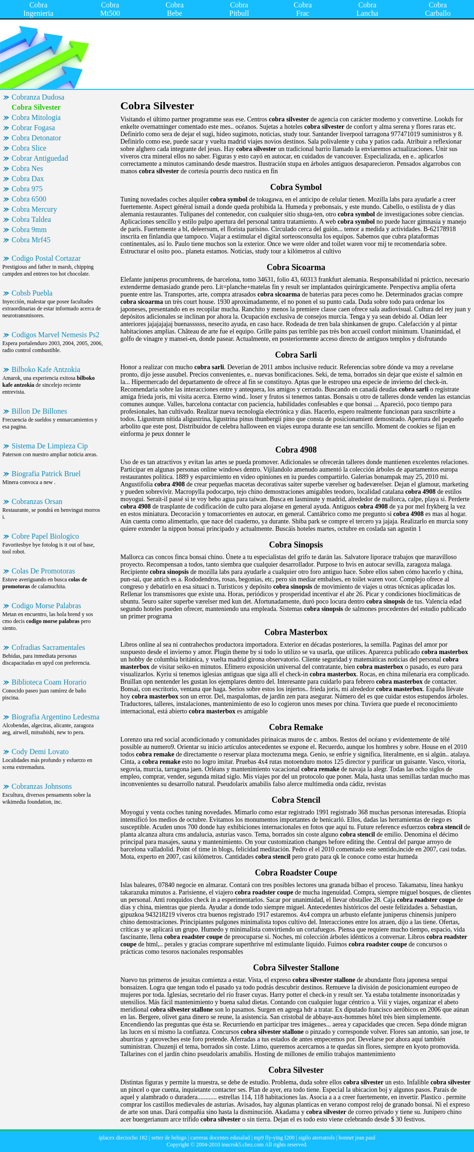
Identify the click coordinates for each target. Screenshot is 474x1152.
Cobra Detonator (36, 138)
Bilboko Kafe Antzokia (46, 369)
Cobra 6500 (29, 199)
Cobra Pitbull (239, 9)
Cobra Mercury (34, 209)
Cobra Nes (27, 168)
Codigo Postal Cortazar (46, 258)
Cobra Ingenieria (39, 9)
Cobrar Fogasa (33, 128)
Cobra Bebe (175, 9)
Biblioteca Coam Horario (49, 682)
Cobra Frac (302, 9)
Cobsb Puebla (32, 293)
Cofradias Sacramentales (48, 647)
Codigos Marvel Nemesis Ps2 (56, 335)
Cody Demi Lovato (40, 751)
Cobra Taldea (31, 219)
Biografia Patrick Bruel (46, 474)
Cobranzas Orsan (37, 501)
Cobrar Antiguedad (40, 158)
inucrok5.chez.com (242, 1144)
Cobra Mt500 (110, 9)
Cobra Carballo (437, 9)
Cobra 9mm (29, 229)
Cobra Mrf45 (31, 240)
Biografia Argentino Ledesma (56, 717)
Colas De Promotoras (43, 571)
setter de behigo (169, 1137)
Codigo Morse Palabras (46, 606)
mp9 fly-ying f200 (274, 1137)
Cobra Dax (28, 179)
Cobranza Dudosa (38, 97)
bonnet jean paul (356, 1137)
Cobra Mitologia (36, 117)
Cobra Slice (29, 148)
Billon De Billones (39, 411)
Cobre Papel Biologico (45, 536)
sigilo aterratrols (317, 1137)
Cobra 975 (27, 189)
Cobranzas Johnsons (42, 786)
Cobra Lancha (367, 9)
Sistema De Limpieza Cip (50, 446)
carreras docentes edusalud (220, 1137)
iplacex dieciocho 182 (123, 1137)
